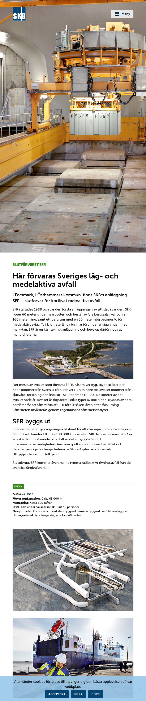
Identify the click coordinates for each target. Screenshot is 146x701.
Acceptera (57, 694)
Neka (78, 694)
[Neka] (141, 688)
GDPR (95, 694)
